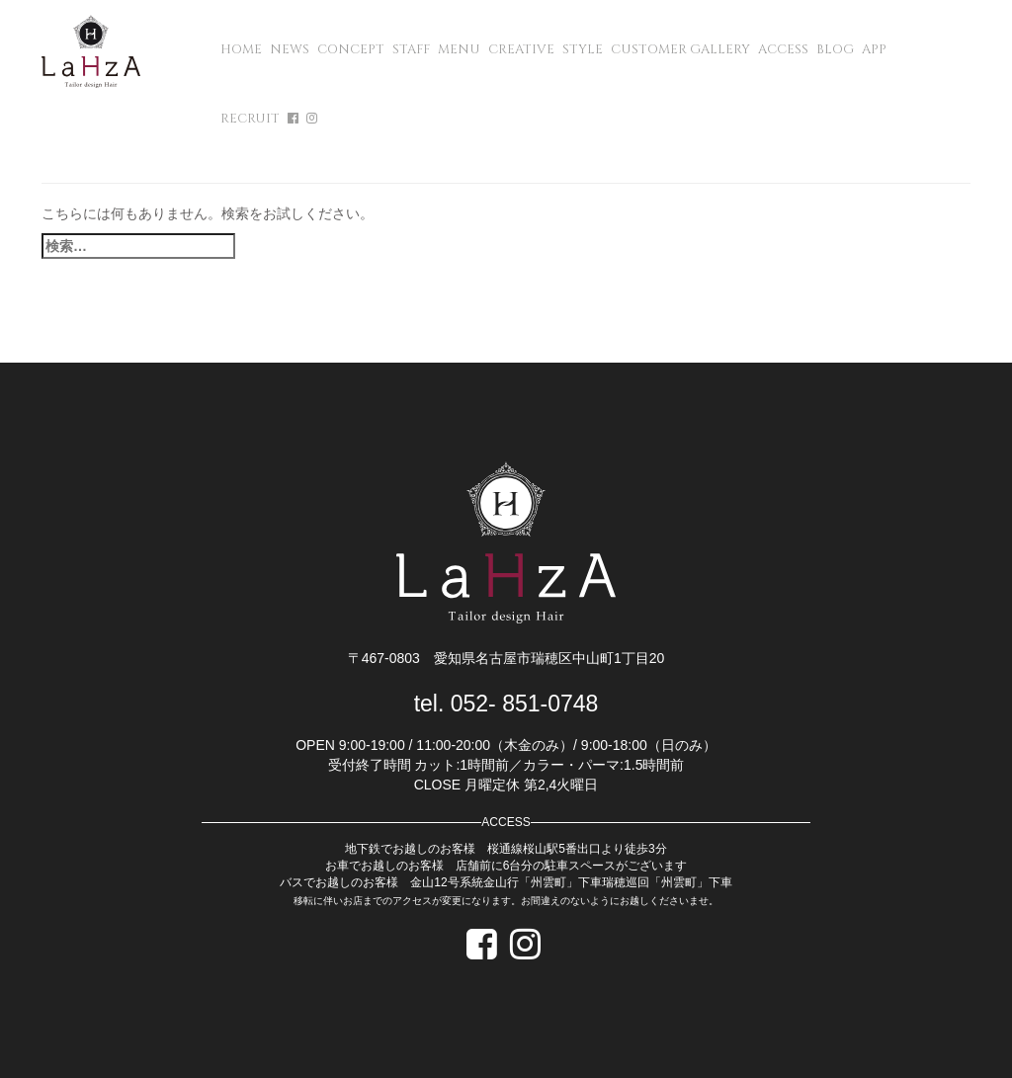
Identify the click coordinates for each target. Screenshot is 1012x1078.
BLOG (835, 49)
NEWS (289, 49)
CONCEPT (350, 49)
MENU (459, 49)
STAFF (411, 49)
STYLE (582, 49)
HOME (241, 49)
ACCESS (783, 49)
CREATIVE (521, 49)
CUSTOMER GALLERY (680, 49)
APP (874, 49)
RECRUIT (250, 118)
